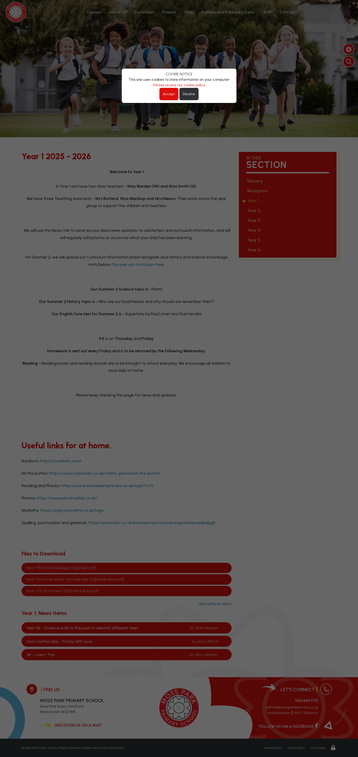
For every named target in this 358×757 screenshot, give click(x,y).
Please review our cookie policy (179, 85)
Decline (189, 94)
